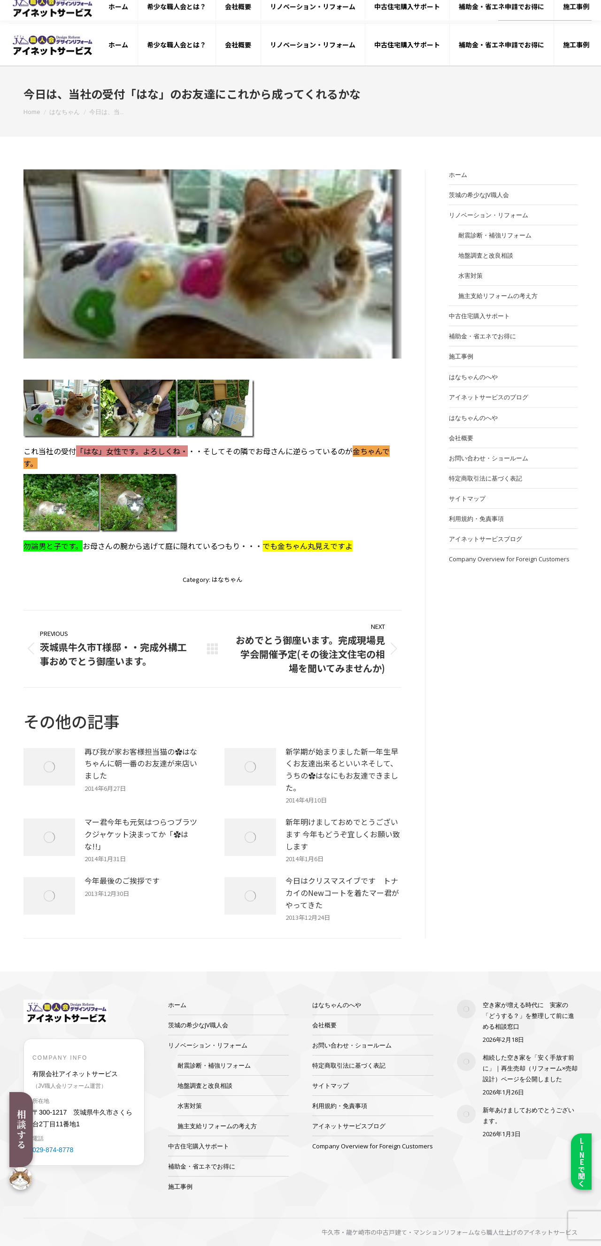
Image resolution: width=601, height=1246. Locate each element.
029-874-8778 (460, 12)
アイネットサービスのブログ (488, 397)
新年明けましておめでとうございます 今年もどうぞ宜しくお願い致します (342, 833)
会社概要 (461, 438)
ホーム (458, 174)
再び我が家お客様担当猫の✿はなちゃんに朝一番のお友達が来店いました (141, 763)
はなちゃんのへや (473, 377)
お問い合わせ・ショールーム (488, 458)
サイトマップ (467, 498)
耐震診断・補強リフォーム (495, 235)
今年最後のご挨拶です (122, 880)
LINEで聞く (581, 1161)
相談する (21, 1129)
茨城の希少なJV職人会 (479, 195)
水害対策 (470, 275)
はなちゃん (227, 579)
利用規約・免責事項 (476, 518)
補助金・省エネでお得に (482, 336)
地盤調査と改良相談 (485, 255)
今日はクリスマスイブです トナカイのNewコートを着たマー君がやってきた (342, 892)
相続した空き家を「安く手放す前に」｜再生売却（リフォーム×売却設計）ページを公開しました (530, 1068)
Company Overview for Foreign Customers (509, 559)
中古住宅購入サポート (479, 316)
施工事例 (461, 356)
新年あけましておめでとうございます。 (528, 1115)
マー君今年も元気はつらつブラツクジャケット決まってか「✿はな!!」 (141, 833)
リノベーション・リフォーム (488, 215)
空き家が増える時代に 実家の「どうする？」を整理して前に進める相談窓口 (528, 1016)
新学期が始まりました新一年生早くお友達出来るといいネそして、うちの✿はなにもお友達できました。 (341, 769)
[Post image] (49, 767)
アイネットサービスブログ (485, 539)
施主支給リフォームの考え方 (498, 295)
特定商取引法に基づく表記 (485, 478)
